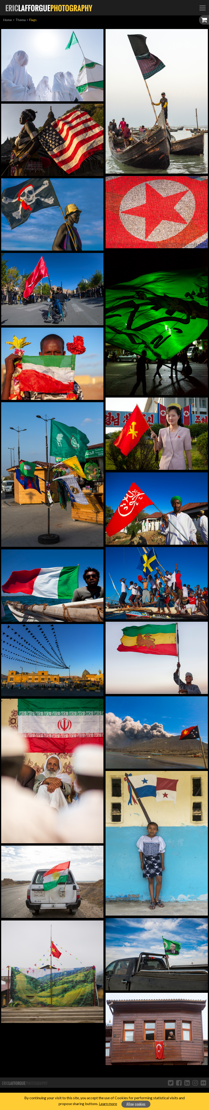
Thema (20, 20)
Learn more (108, 1103)
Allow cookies (135, 1104)
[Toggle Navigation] (202, 7)
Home (7, 20)
